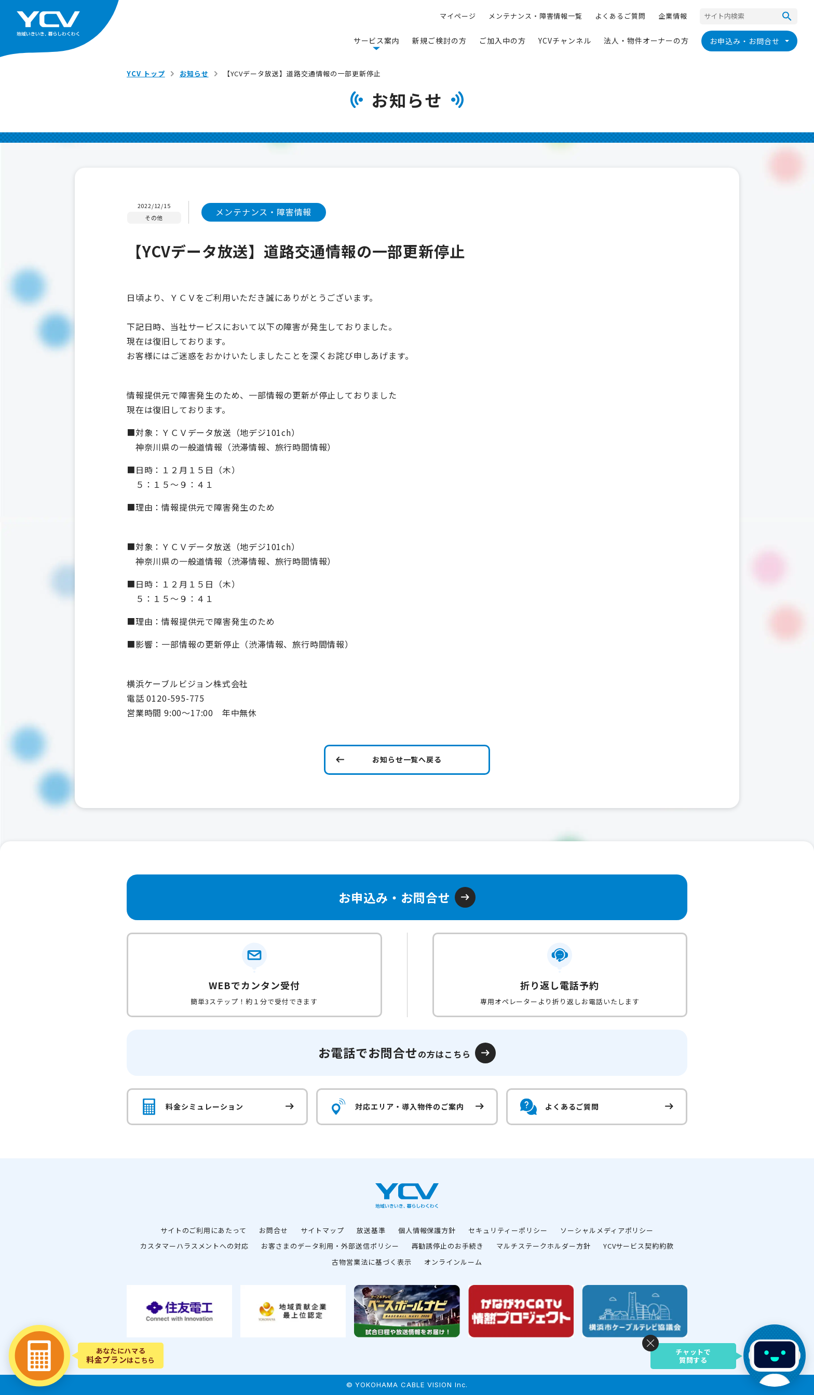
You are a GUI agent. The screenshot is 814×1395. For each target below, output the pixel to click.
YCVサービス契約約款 (638, 1246)
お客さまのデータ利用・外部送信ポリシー (330, 1246)
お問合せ (273, 1230)
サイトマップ (322, 1230)
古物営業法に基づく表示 (372, 1262)
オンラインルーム (453, 1262)
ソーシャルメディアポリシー (607, 1230)
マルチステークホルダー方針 (543, 1246)
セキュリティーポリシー (508, 1230)
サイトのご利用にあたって (203, 1230)
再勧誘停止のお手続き (448, 1246)
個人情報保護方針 (427, 1230)
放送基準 (371, 1230)
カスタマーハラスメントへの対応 (194, 1246)
